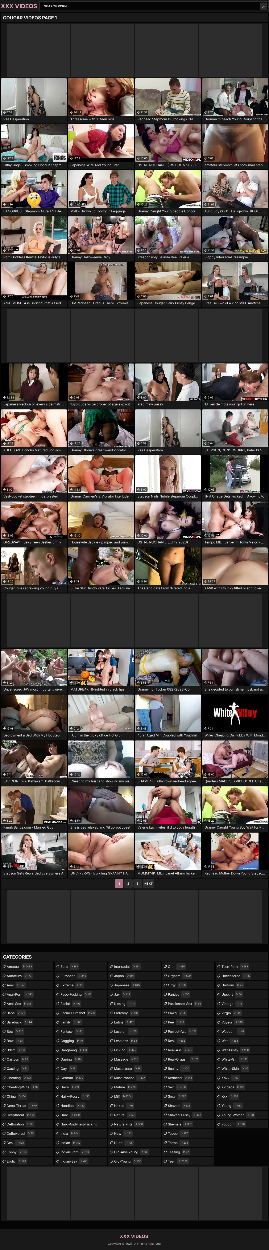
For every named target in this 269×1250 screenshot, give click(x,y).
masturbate (128, 1068)
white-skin (235, 1068)
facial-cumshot (78, 1013)
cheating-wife (23, 1087)
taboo (178, 1133)
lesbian (126, 1031)
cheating (19, 1078)
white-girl (235, 1059)
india (70, 1133)
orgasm (180, 976)
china (17, 1096)
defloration (20, 1124)
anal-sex (20, 1004)
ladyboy (126, 1013)
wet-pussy (236, 1050)
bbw (15, 1041)
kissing (125, 1004)
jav (122, 994)
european (74, 976)
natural (125, 1115)
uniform (233, 985)
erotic (17, 1161)
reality (179, 1068)
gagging (72, 1041)
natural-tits (129, 1124)
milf (123, 1096)
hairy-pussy (75, 1096)
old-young (128, 1161)
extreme (72, 985)
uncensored (236, 976)
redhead (180, 1078)
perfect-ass (182, 1031)
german (72, 1078)
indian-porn (75, 1152)
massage (126, 1059)
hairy (70, 1087)
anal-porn (20, 994)
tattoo (178, 1143)
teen (178, 1161)
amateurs (20, 976)
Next (148, 883)
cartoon (18, 1059)
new (123, 1133)
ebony (17, 1152)
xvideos (233, 1087)
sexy (177, 1096)
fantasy (72, 1031)
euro (70, 966)
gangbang (74, 1050)
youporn (234, 1124)
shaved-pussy (185, 1115)
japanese (127, 985)
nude (124, 1143)
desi (16, 1143)
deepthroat (21, 1115)
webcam (233, 1031)
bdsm (16, 1050)
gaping (72, 1059)
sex (177, 1087)
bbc (15, 1031)
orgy (177, 985)
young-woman (238, 1115)
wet (230, 1041)
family (71, 1022)
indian (71, 1143)
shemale (180, 1124)
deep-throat (22, 1105)
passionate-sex (185, 1004)
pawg (177, 1013)
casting (18, 1068)
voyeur (233, 1022)
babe (16, 1013)
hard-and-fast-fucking (79, 1125)
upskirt (232, 994)
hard (71, 1115)
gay (69, 1068)
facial (71, 1004)
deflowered (21, 1133)
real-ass (180, 1050)
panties (179, 994)
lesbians (126, 1041)
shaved (179, 1105)
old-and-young (131, 1152)
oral (177, 966)
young (232, 1105)
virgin (232, 1013)
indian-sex (74, 1161)
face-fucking (76, 994)
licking (125, 1050)
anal (16, 985)
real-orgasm (183, 1059)
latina (124, 1022)
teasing (179, 1152)
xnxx (231, 1078)
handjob (73, 1105)
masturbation (130, 1078)
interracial (127, 966)
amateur (20, 966)
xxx (230, 1096)
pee (176, 1022)
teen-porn (235, 966)
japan (124, 976)
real (177, 1041)
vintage (232, 1004)
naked (124, 1105)
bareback (20, 1022)
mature (125, 1087)
